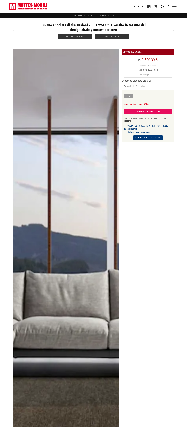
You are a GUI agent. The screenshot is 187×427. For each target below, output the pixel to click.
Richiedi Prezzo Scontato (148, 137)
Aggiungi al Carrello (148, 111)
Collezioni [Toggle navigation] (139, 6)
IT (168, 6)
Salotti (91, 15)
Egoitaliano (141, 86)
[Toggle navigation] (174, 6)
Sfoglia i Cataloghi (112, 37)
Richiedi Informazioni (75, 37)
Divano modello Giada (105, 15)
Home (74, 15)
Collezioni (82, 15)
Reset (128, 96)
